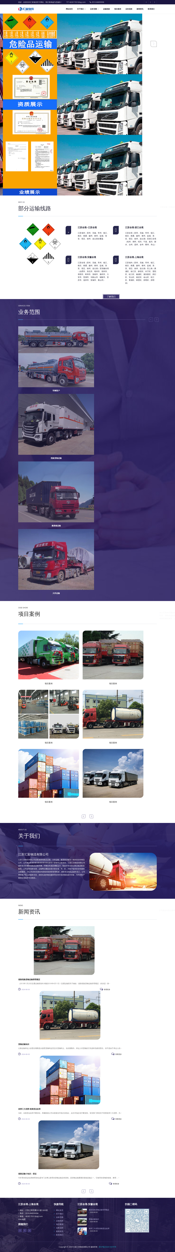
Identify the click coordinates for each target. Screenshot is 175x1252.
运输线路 (106, 9)
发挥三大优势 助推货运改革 (29, 1109)
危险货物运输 (56, 458)
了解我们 (111, 296)
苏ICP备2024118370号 (107, 1247)
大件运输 (56, 593)
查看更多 (107, 989)
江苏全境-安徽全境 (88, 1204)
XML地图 (22, 1219)
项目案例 (117, 9)
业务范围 (93, 9)
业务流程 (128, 9)
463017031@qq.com (77, 2)
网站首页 (69, 9)
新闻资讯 (140, 9)
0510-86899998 (98, 2)
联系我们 (151, 9)
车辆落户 (56, 390)
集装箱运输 (56, 525)
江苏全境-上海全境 (28, 1204)
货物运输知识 (23, 1044)
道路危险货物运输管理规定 (29, 979)
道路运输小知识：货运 (27, 1173)
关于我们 (80, 9)
